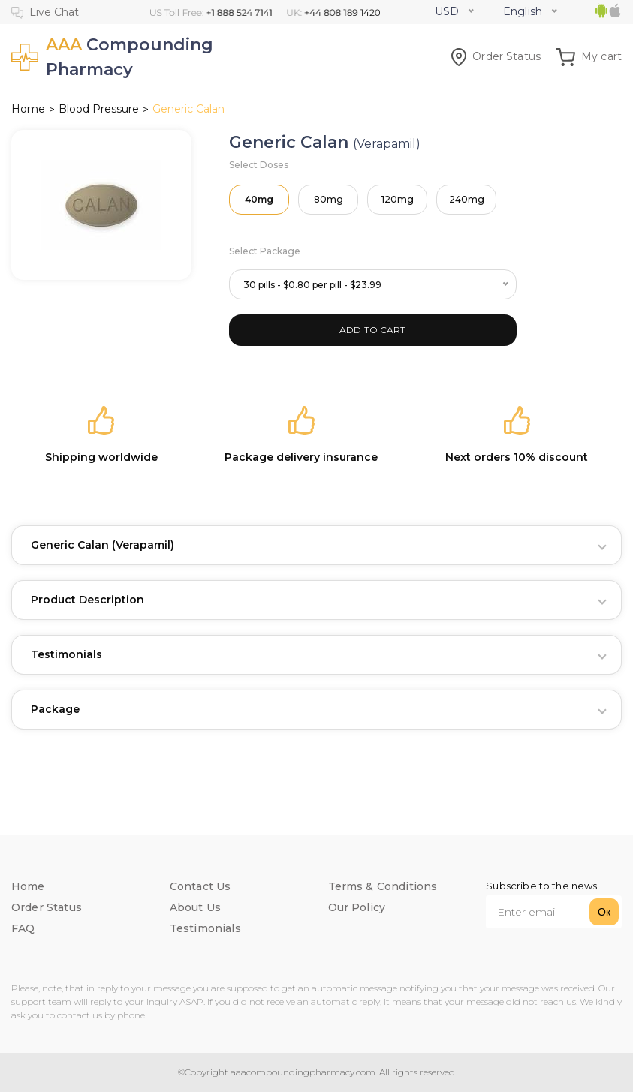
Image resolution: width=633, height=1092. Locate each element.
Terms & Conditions (383, 886)
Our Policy (357, 907)
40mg (259, 199)
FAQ (23, 928)
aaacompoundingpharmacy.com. (302, 1072)
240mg (466, 199)
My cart (589, 56)
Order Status (496, 56)
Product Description (87, 599)
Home (28, 109)
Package (55, 709)
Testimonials (66, 654)
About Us (195, 907)
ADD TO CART (372, 329)
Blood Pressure (99, 109)
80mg (328, 199)
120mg (397, 199)
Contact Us (200, 886)
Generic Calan (102, 545)
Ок (604, 912)
